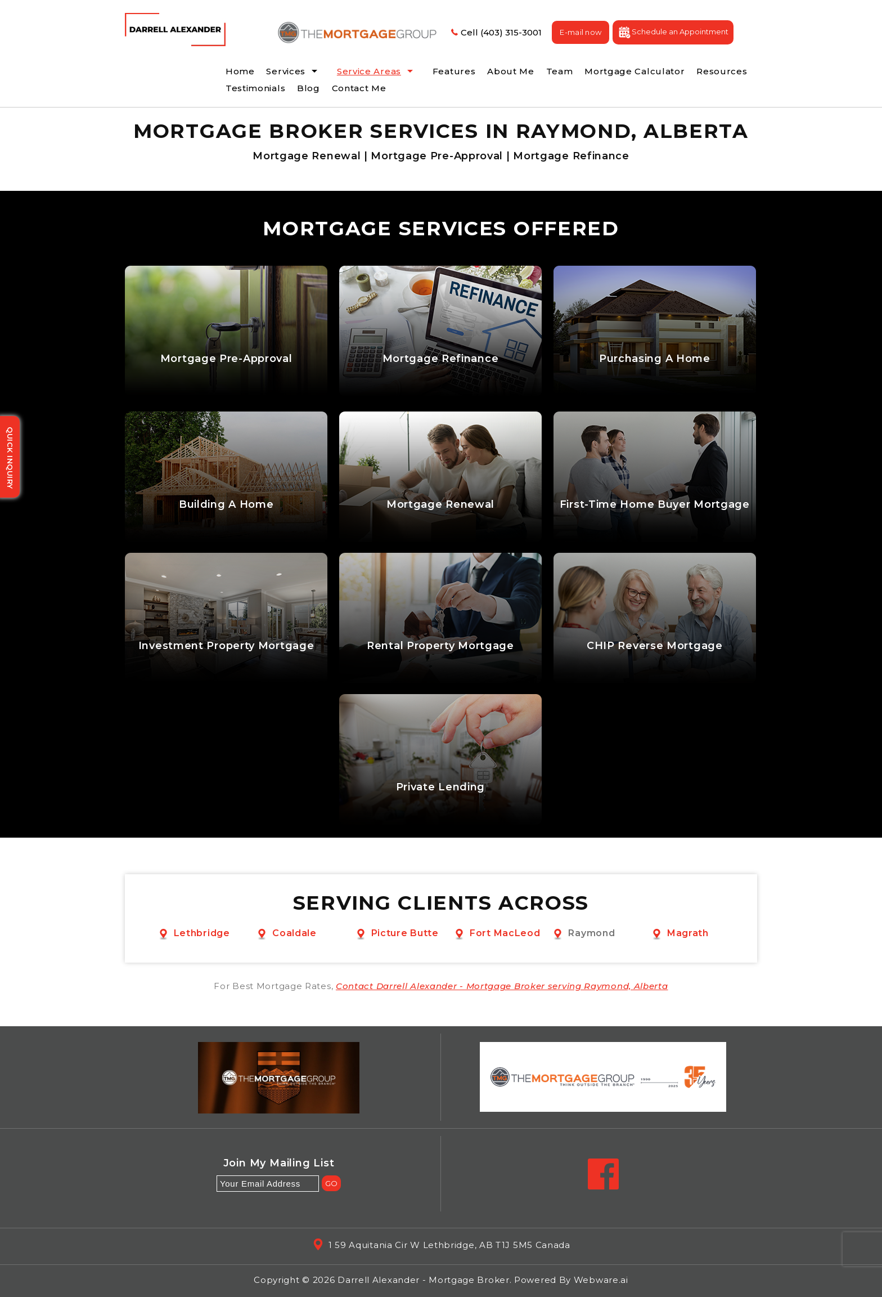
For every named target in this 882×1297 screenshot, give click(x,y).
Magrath (688, 933)
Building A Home (226, 505)
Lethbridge (202, 933)
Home (240, 71)
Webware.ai (601, 1279)
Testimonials (255, 88)
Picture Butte (405, 933)
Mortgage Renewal (440, 505)
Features (454, 71)
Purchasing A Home (654, 359)
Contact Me (359, 88)
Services (285, 71)
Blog (308, 88)
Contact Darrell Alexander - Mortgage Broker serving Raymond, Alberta (502, 986)
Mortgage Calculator (634, 71)
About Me (510, 71)
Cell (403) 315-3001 (495, 32)
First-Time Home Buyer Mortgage (655, 505)
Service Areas (369, 71)
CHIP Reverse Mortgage (655, 646)
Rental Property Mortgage (440, 646)
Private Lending (440, 787)
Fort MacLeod (505, 933)
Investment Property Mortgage (226, 646)
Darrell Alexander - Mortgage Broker (424, 1279)
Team (559, 71)
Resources (721, 71)
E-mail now (580, 32)
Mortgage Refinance (440, 359)
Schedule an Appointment (673, 32)
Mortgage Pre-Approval (226, 359)
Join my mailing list (279, 1163)
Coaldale (294, 933)
